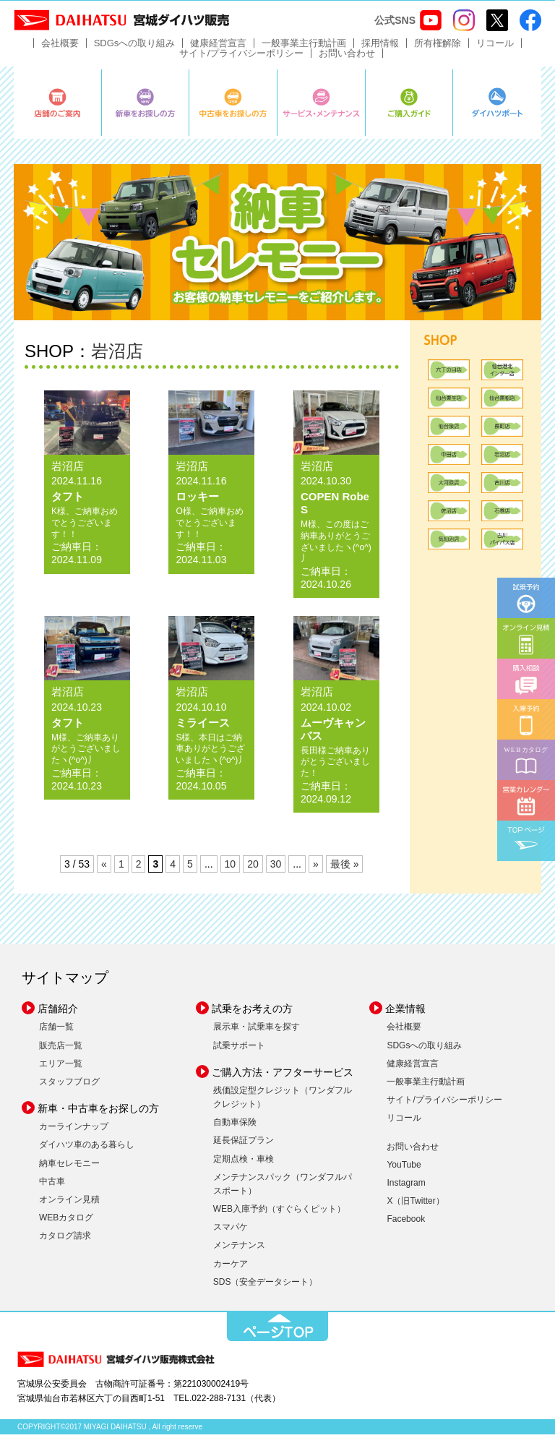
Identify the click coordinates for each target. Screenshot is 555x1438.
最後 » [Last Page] (344, 867)
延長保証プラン (243, 1144)
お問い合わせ (347, 56)
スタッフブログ (69, 1085)
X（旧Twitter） (415, 1204)
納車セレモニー (69, 1166)
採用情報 (380, 46)
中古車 (52, 1185)
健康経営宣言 (218, 46)
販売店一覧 (60, 1048)
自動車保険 (235, 1126)
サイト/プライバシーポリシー (241, 56)
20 (253, 867)
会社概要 (60, 46)
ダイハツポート (497, 106)
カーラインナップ (73, 1130)
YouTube (404, 1168)
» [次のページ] (316, 867)
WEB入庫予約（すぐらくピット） (279, 1212)
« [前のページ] (104, 867)
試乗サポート (239, 1048)
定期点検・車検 (243, 1162)
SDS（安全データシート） (265, 1285)
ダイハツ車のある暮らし (86, 1148)
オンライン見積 (69, 1203)
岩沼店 (117, 354)
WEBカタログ (66, 1221)
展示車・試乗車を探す (256, 1030)
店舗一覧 (56, 1030)
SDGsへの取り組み (135, 46)
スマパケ (230, 1230)
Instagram (406, 1186)
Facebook (406, 1222)
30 (276, 867)
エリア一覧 (60, 1067)
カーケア (230, 1267)
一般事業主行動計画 (304, 46)
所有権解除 (437, 46)
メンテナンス (239, 1249)
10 (230, 867)
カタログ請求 (65, 1239)
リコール (495, 46)
